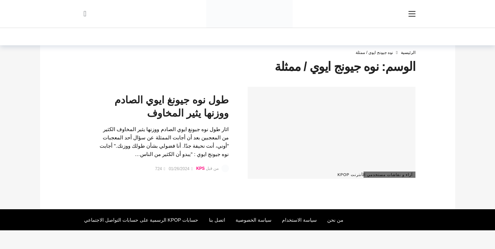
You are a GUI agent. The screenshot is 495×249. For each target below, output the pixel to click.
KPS (200, 168)
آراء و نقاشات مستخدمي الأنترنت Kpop (388, 175)
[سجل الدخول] (85, 14)
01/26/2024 (181, 168)
